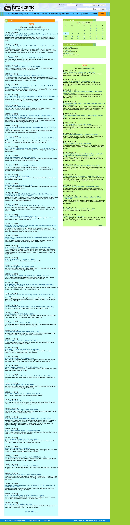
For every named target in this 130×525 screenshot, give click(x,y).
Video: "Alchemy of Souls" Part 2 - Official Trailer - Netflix (21, 216)
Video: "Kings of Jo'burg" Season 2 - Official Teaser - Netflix (22, 393)
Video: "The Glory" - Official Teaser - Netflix (17, 107)
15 (90, 33)
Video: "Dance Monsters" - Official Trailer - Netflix (19, 358)
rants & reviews (28, 30)
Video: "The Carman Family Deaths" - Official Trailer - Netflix (81, 186)
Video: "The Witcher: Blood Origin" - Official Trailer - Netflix (22, 332)
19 (72, 36)
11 (66, 33)
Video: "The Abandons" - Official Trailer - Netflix (77, 124)
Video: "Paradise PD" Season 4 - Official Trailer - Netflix (21, 340)
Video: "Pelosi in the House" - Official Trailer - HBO (20, 166)
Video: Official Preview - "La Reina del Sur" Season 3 (20, 259)
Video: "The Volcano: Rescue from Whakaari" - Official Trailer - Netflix (25, 457)
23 (96, 36)
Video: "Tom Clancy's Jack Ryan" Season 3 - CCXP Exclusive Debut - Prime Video (29, 307)
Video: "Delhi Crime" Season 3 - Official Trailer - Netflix (79, 209)
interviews (37, 30)
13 (78, 33)
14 (84, 33)
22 (90, 36)
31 (102, 39)
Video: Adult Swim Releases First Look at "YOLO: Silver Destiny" (24, 58)
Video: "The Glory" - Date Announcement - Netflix (19, 401)
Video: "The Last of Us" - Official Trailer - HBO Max (20, 314)
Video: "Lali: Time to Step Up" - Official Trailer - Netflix (79, 81)
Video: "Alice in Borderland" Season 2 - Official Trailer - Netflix (23, 323)
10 (102, 31)
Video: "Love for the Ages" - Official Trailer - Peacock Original (23, 474)
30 (96, 39)
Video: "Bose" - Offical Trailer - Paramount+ (17, 448)
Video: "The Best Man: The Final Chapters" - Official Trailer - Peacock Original (28, 418)
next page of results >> (31, 511)
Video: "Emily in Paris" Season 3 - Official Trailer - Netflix (21, 439)
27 (78, 39)
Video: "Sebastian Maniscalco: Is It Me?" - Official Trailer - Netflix (24, 367)
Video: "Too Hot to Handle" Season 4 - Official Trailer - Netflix (23, 430)
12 (72, 33)
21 (84, 36)
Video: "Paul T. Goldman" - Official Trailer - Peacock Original (22, 67)
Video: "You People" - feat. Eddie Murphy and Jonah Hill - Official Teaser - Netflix (28, 247)
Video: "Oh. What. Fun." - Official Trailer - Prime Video (79, 72)
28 (84, 39)
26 (72, 39)
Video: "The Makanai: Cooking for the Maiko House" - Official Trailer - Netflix (27, 275)
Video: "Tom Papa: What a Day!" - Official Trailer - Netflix (21, 410)
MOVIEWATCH (68, 53)
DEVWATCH (68, 50)
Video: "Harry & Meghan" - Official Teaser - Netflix (19, 385)
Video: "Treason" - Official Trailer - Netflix (17, 176)
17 (102, 33)
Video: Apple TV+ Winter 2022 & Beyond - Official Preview (22, 349)
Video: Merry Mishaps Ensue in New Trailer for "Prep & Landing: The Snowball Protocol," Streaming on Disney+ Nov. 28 (83, 154)
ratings (43, 30)
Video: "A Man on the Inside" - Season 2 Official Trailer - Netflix (81, 166)
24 (102, 36)
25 (66, 39)
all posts (20, 30)
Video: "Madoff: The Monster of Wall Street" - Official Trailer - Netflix (25, 75)
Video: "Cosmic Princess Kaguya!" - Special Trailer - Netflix (80, 134)
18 (66, 36)
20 (78, 36)
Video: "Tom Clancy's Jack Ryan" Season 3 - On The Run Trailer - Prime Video (28, 376)
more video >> (101, 225)
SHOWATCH (68, 47)
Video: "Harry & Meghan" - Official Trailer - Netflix (19, 267)
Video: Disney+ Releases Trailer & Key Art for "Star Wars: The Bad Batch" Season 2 (29, 148)
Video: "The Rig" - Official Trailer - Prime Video (18, 504)
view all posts (90, 68)
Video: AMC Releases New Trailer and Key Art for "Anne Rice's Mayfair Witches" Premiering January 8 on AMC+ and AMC (28, 116)
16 (96, 33)
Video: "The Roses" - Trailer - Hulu (73, 216)
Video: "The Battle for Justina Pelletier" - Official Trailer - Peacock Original (26, 206)
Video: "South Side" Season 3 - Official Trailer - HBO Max (22, 466)
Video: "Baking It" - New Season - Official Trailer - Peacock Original (24, 495)
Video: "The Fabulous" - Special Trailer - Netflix (18, 185)
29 (90, 39)
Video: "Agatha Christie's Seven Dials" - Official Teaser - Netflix (81, 176)
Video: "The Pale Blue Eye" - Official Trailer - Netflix (20, 157)
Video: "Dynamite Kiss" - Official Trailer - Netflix (77, 143)
